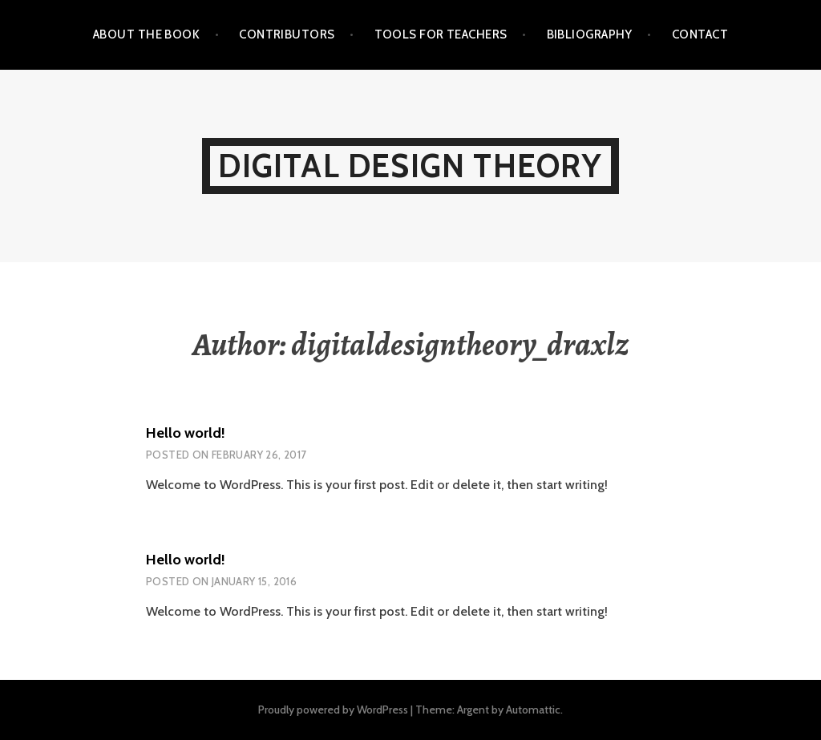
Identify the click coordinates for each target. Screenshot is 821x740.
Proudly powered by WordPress (333, 709)
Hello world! (185, 433)
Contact (700, 34)
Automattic (533, 709)
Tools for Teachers (441, 34)
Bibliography (590, 34)
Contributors (286, 34)
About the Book (146, 34)
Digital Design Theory (410, 165)
